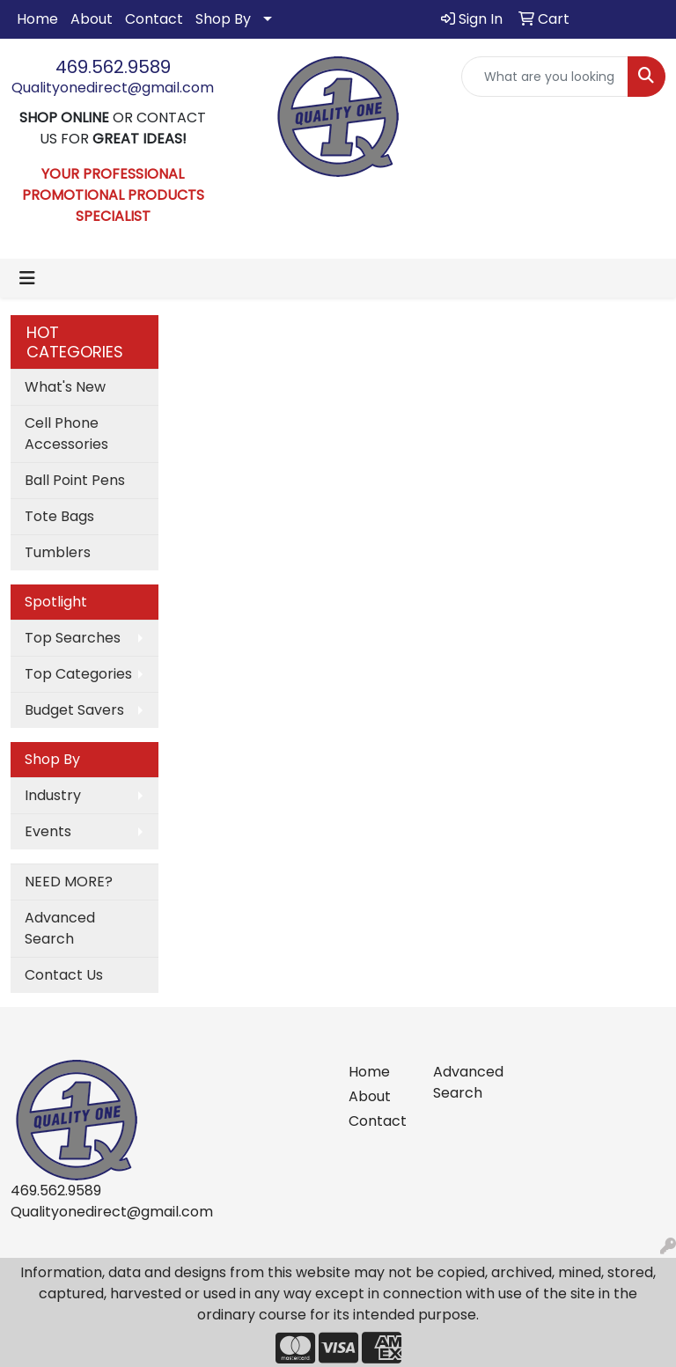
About (91, 19)
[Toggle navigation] (27, 278)
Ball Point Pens (75, 480)
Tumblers (58, 552)
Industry (53, 795)
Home (37, 19)
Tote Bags (59, 516)
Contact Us (64, 975)
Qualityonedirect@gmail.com (112, 87)
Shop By (223, 19)
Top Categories (78, 674)
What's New (65, 387)
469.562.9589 (113, 67)
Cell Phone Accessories (66, 433)
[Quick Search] (544, 76)
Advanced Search (60, 928)
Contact (154, 19)
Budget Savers (74, 710)
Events (48, 831)
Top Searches (73, 638)
